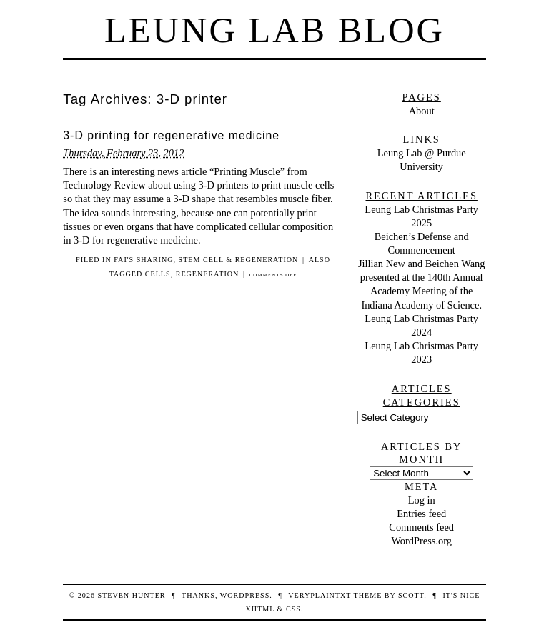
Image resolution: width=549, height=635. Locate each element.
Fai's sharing (143, 260)
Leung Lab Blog (274, 30)
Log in (421, 500)
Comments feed (421, 527)
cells (158, 274)
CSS (293, 609)
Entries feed (421, 513)
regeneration (207, 274)
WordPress (244, 595)
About (422, 110)
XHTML (260, 609)
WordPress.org (421, 540)
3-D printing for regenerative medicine (171, 135)
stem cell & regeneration (239, 260)
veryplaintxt (319, 595)
